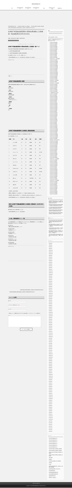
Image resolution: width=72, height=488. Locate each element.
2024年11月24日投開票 (54, 134)
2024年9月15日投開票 (53, 149)
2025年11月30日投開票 (54, 65)
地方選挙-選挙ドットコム (12, 239)
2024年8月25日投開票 (53, 153)
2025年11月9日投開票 (53, 69)
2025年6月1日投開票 (53, 102)
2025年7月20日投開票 (53, 91)
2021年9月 (50, 338)
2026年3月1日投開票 (53, 52)
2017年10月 (51, 419)
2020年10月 (51, 357)
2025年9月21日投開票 (53, 79)
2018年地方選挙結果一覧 (53, 440)
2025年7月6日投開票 (53, 95)
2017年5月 (50, 428)
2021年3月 (50, 348)
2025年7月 (50, 259)
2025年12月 (51, 250)
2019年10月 (51, 378)
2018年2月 (50, 412)
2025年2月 (50, 267)
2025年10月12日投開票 (54, 75)
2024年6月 (50, 281)
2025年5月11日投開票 (53, 106)
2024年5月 (50, 283)
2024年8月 (50, 278)
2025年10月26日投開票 (54, 72)
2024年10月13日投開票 (54, 144)
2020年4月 (50, 367)
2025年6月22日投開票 (53, 98)
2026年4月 (50, 243)
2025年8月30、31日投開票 (54, 83)
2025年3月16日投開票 (53, 115)
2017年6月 (50, 426)
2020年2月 (50, 371)
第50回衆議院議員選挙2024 (53, 472)
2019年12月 (51, 374)
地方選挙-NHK (10, 225)
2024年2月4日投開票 (53, 190)
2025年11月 (51, 252)
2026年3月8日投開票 (53, 50)
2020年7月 (50, 362)
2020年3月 (50, 369)
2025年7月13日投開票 (53, 94)
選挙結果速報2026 (36, 4)
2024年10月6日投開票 (53, 145)
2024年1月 (50, 290)
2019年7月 (50, 383)
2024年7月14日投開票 (53, 160)
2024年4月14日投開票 (53, 176)
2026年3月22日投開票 (53, 48)
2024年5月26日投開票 (53, 169)
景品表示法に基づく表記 (52, 9)
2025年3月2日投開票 (53, 118)
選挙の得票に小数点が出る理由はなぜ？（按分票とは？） (32, 195)
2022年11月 (51, 314)
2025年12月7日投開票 (53, 64)
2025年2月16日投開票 (53, 121)
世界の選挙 (51, 457)
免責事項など (60, 8)
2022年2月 (50, 329)
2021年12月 (51, 333)
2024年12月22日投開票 (54, 129)
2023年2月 (50, 309)
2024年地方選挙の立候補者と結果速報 (13, 40)
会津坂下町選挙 (15, 191)
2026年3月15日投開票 (53, 49)
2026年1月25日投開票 (53, 57)
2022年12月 (51, 312)
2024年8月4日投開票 (53, 156)
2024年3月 (50, 286)
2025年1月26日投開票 (53, 125)
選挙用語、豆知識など (52, 477)
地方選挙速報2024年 (36, 9)
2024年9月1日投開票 (53, 152)
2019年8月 (50, 381)
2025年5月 (50, 262)
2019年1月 (50, 393)
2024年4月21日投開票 (53, 175)
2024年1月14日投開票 (53, 194)
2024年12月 (51, 271)
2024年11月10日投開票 (54, 137)
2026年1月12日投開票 (53, 60)
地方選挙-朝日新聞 (11, 232)
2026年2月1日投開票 (53, 56)
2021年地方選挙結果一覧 (53, 445)
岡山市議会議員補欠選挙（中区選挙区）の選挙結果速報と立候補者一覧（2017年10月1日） (56, 232)
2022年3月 (50, 328)
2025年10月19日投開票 (54, 73)
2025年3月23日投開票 (53, 114)
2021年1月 (50, 352)
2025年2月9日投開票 (53, 122)
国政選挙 (50, 459)
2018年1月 (50, 414)
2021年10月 (51, 336)
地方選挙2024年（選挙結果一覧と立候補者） (27, 57)
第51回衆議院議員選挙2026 (53, 474)
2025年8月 (50, 257)
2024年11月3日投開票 (53, 138)
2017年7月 (50, 424)
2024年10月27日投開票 (54, 141)
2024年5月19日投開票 (53, 171)
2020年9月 (50, 359)
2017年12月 (51, 416)
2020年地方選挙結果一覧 (53, 443)
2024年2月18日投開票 (53, 187)
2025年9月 (50, 255)
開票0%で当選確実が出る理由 (29, 193)
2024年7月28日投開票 (53, 157)
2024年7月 (50, 279)
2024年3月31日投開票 (53, 179)
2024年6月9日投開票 (53, 167)
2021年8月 (50, 340)
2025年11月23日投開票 (54, 67)
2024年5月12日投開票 (53, 172)
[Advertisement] (36, 18)
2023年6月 (50, 302)
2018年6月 (50, 405)
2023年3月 (50, 307)
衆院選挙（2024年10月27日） (55, 140)
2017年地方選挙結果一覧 (53, 438)
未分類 (50, 464)
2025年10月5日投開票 (53, 76)
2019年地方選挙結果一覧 (53, 442)
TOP (12, 8)
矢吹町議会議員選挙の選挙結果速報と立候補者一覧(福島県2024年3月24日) (21, 292)
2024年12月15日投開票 (54, 130)
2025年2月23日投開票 (53, 119)
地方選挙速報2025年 (28, 9)
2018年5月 (50, 407)
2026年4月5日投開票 (53, 45)
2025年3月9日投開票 (53, 117)
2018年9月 (50, 400)
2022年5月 (50, 324)
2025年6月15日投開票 (53, 99)
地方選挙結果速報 (11, 242)
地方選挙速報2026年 (20, 9)
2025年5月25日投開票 (53, 103)
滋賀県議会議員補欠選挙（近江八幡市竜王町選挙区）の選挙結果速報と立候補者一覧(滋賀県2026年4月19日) (56, 202)
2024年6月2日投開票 (53, 168)
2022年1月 (50, 331)
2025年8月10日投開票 (53, 87)
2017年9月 (50, 421)
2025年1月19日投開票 (53, 126)
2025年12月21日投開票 (54, 61)
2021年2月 (50, 350)
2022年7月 (50, 321)
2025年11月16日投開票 (54, 68)
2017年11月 (51, 417)
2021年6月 (50, 343)
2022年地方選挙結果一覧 (53, 447)
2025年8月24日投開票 (53, 84)
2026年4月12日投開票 (53, 44)
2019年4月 (50, 388)
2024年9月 (50, 276)
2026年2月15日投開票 (53, 53)
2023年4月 (50, 305)
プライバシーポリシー (36, 483)
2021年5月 (50, 345)
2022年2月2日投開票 (53, 123)
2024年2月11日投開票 (53, 188)
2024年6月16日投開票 (53, 165)
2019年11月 (51, 376)
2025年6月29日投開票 (53, 96)
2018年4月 (50, 409)
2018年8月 (50, 402)
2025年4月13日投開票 (53, 110)
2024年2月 (50, 288)
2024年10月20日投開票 (54, 142)
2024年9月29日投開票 (53, 146)
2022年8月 (50, 319)
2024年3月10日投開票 (53, 183)
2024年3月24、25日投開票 (54, 180)
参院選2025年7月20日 (54, 92)
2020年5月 (50, 366)
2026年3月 (50, 245)
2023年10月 (51, 295)
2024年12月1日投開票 (53, 133)
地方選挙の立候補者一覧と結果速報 (55, 461)
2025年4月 (50, 264)
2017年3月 (50, 431)
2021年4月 (50, 347)
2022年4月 (50, 326)
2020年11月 (51, 355)
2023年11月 (51, 293)
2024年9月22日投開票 (53, 148)
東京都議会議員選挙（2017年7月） (55, 469)
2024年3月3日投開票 (53, 184)
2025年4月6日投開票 (53, 111)
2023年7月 (50, 300)
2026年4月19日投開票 (53, 42)
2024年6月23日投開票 (53, 164)
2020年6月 (50, 364)
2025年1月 (50, 269)
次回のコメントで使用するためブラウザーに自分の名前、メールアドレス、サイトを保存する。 (25, 313)
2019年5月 (50, 386)
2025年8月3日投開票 (53, 88)
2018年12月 (51, 395)
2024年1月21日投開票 (53, 192)
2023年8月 (50, 298)
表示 (11, 76)
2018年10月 (51, 398)
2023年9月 (50, 297)
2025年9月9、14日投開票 (54, 80)
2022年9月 (50, 317)
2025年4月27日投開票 (53, 107)
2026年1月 (50, 248)
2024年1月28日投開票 (53, 191)
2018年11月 (51, 397)
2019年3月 (50, 390)
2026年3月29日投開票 (53, 46)
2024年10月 (51, 274)
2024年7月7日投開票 (53, 161)
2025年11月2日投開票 (53, 71)
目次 (44, 8)
